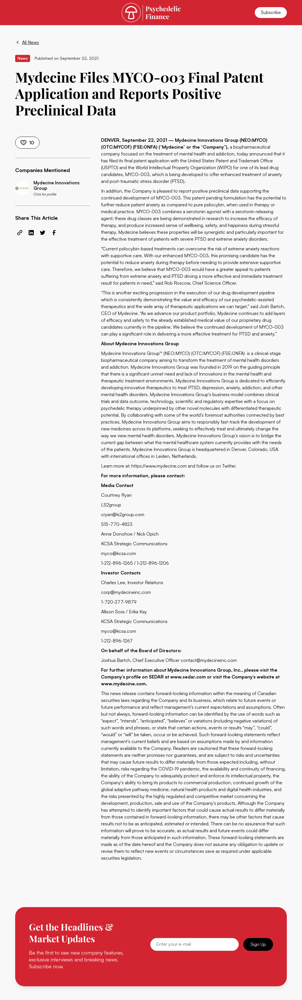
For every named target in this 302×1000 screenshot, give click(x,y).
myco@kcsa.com (118, 553)
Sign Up (258, 944)
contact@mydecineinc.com (209, 660)
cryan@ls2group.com (122, 514)
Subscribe (271, 12)
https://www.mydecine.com (159, 466)
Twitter (228, 466)
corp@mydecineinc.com (126, 592)
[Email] (194, 944)
